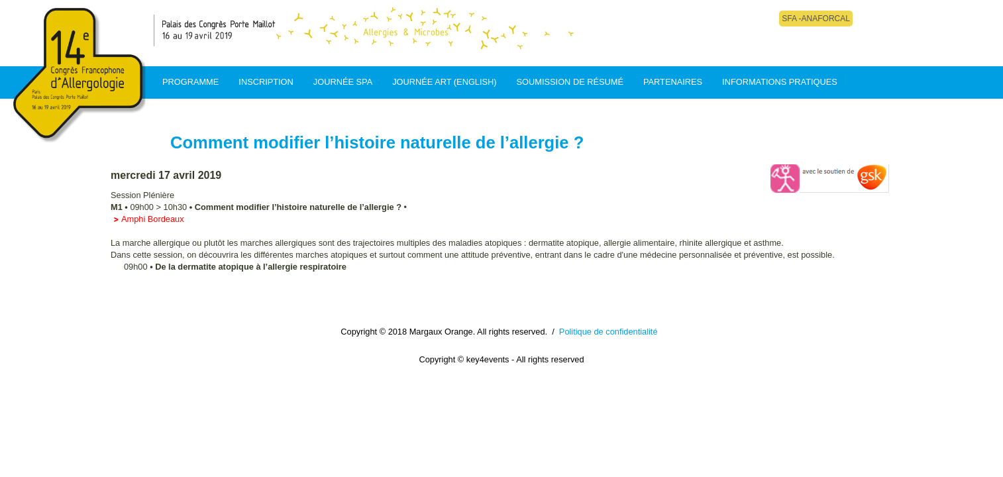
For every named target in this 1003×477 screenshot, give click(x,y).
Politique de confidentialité (608, 332)
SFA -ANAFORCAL (816, 18)
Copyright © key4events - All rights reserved (501, 359)
